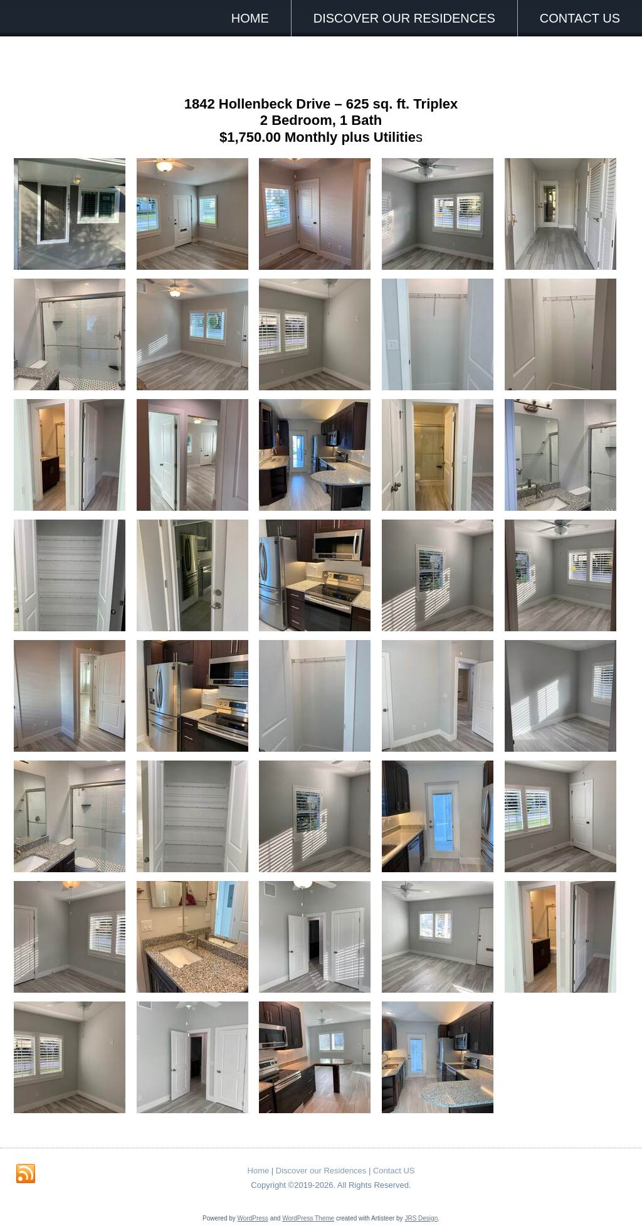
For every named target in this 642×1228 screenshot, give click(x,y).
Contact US (580, 18)
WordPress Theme (308, 1218)
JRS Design (421, 1218)
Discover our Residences (404, 18)
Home (250, 18)
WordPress (253, 1218)
